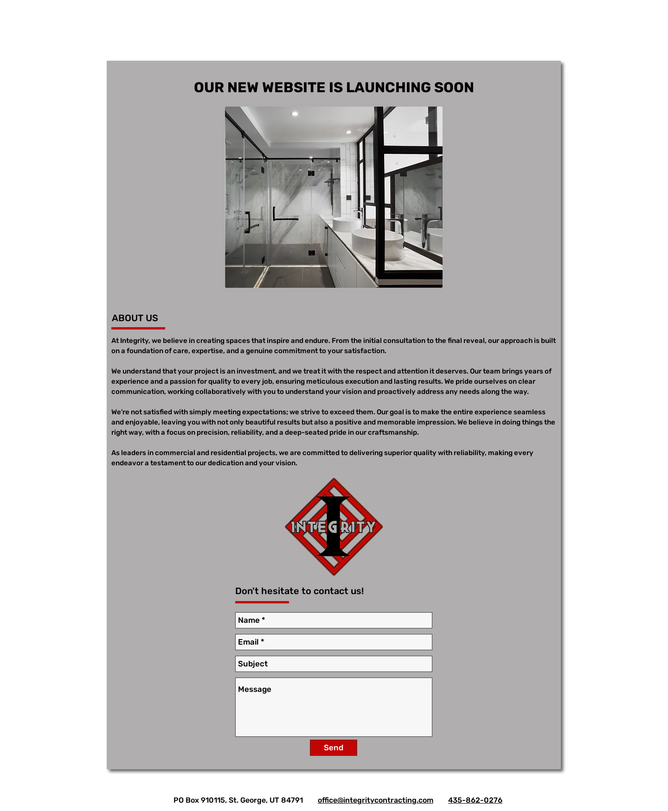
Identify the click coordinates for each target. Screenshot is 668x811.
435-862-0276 (475, 800)
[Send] (333, 748)
